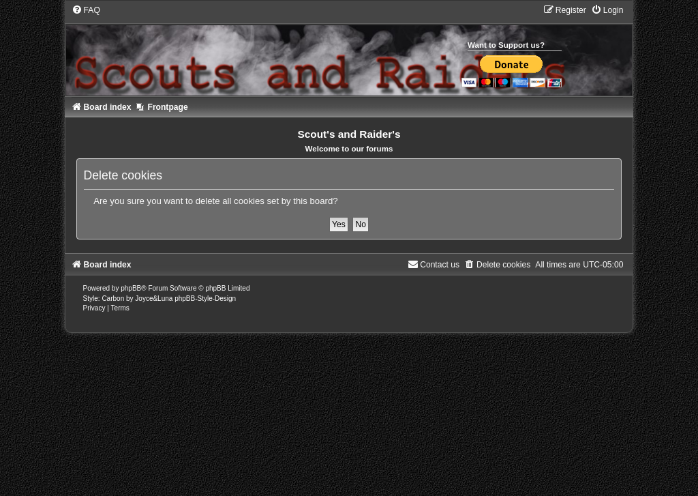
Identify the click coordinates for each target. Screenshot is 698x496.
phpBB (131, 288)
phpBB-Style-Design (205, 298)
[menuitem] (86, 10)
